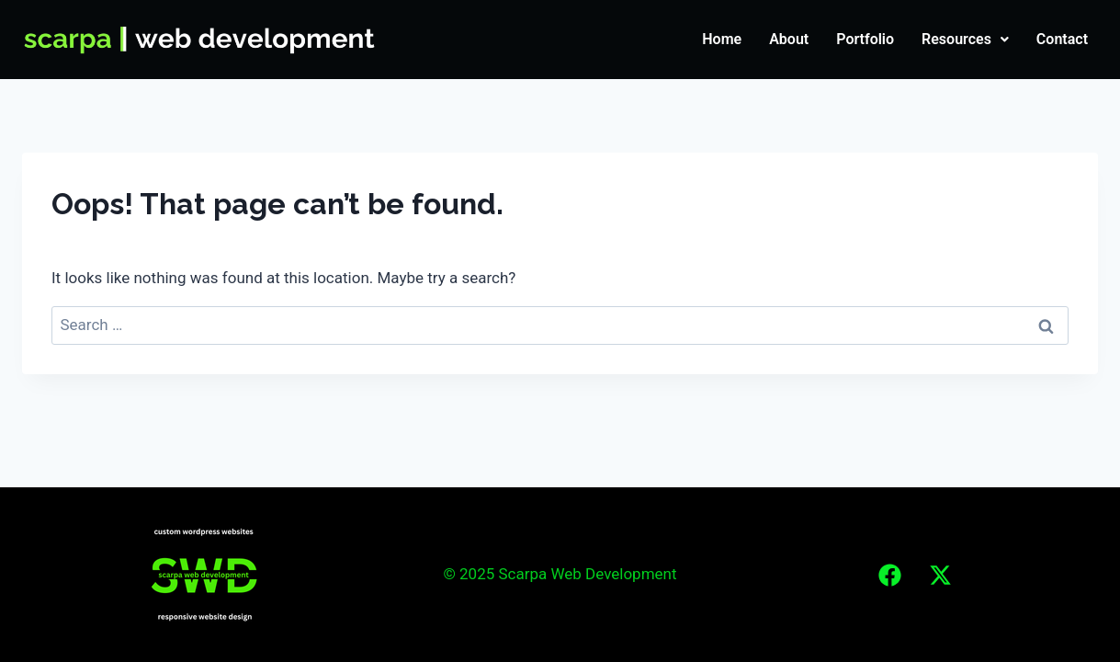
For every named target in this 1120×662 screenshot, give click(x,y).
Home (721, 39)
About (789, 39)
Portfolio (865, 39)
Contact (1062, 39)
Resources (965, 39)
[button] (965, 39)
